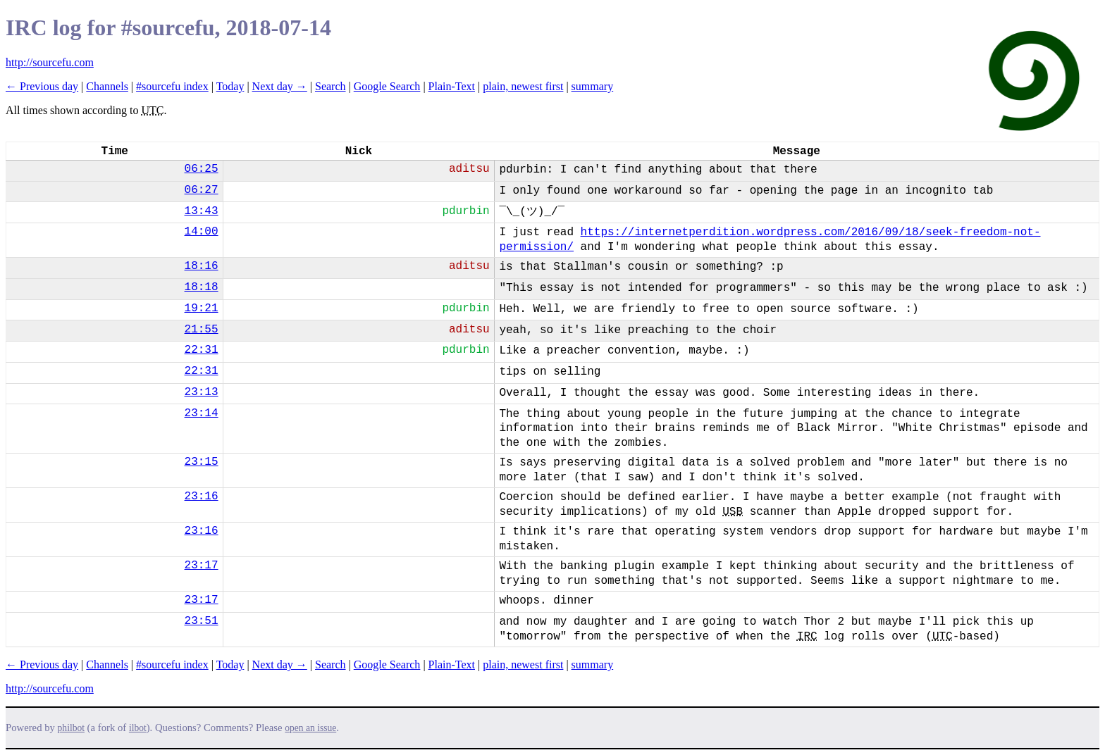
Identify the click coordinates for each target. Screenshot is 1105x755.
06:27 (201, 190)
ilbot (138, 728)
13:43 (201, 211)
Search (330, 86)
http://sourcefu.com (50, 62)
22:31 (201, 350)
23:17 (201, 565)
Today (230, 86)
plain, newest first (523, 86)
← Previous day (42, 86)
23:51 (201, 621)
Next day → (279, 86)
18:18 (201, 287)
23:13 (201, 392)
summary (593, 86)
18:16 (201, 266)
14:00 (201, 231)
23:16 (201, 496)
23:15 (201, 462)
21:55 (201, 329)
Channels (107, 86)
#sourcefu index (172, 86)
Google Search (387, 86)
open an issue (310, 728)
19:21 (201, 308)
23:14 (201, 413)
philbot (71, 728)
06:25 (201, 169)
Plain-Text (451, 86)
